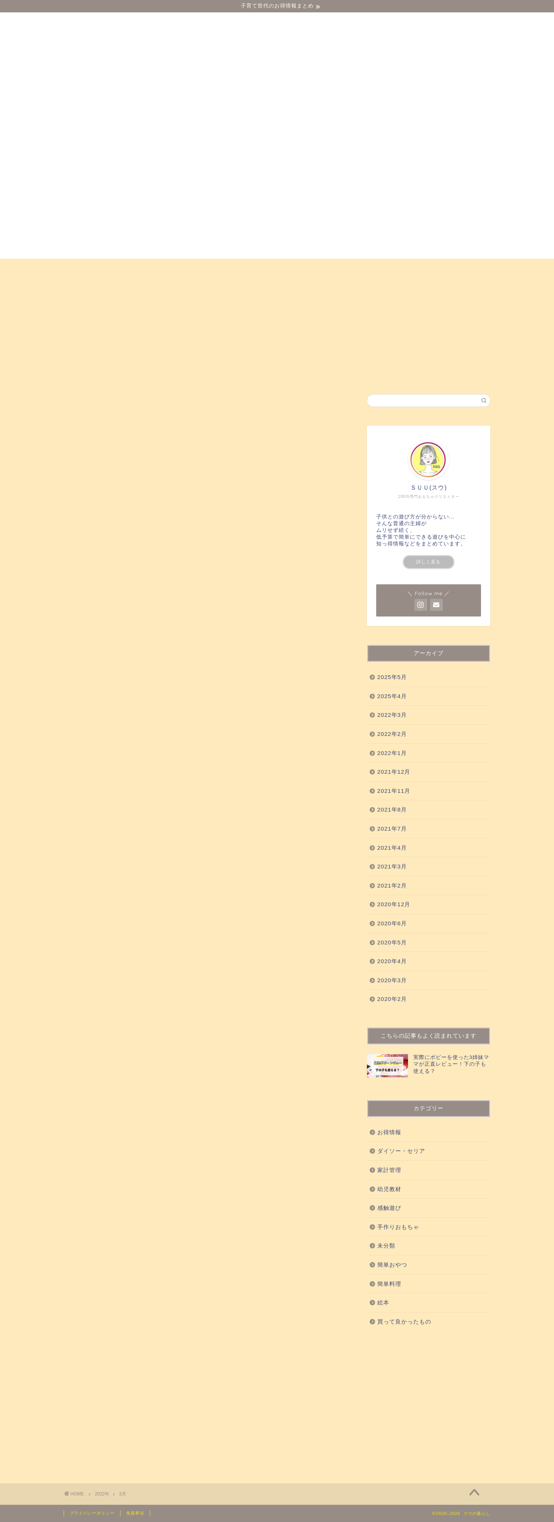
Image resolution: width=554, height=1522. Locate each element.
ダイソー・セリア (98, 267)
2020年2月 (392, 999)
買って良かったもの (259, 267)
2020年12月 (394, 904)
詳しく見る (428, 561)
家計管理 (389, 1170)
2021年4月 (392, 847)
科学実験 (319, 267)
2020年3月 (392, 980)
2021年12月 (394, 771)
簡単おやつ (430, 267)
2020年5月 (392, 942)
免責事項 (135, 1513)
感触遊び (199, 267)
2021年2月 (392, 885)
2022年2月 (392, 734)
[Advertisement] (428, 1403)
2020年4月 (392, 961)
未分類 (386, 1245)
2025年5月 (392, 677)
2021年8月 (392, 809)
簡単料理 (389, 1284)
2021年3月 (392, 866)
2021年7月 (392, 828)
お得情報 (85, 285)
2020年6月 (392, 923)
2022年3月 (392, 715)
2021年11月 (394, 791)
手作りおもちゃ (373, 267)
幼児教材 (155, 267)
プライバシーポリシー (92, 1513)
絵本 (471, 267)
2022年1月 (392, 753)
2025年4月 (392, 696)
